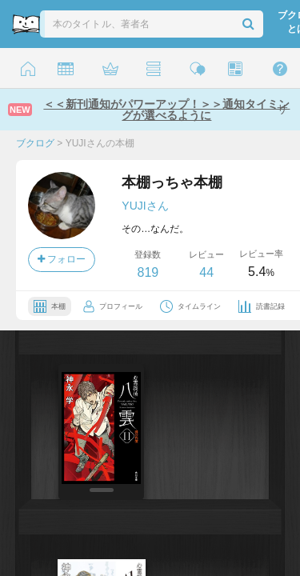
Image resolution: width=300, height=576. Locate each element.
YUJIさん (145, 205)
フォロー (62, 259)
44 (206, 272)
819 (147, 272)
